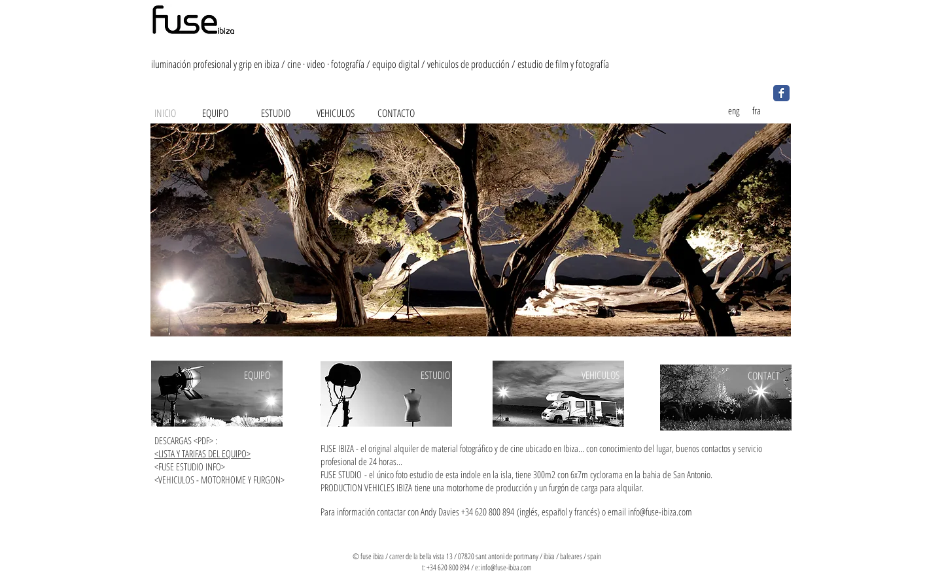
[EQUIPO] (215, 113)
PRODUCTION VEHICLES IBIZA (366, 487)
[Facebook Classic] (781, 93)
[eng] (733, 110)
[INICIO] (165, 113)
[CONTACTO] (396, 113)
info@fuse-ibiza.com (660, 511)
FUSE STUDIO (341, 474)
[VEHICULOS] (335, 113)
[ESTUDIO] (275, 113)
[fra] (756, 110)
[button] (470, 229)
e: (478, 567)
